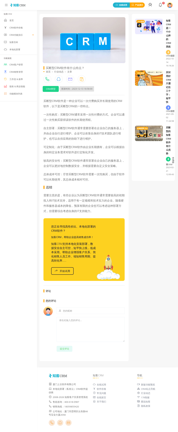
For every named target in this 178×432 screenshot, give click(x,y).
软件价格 (99, 388)
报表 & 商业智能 (14, 86)
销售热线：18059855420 (64, 406)
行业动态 (59, 71)
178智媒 (143, 397)
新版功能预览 (146, 384)
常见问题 (99, 393)
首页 (9, 20)
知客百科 (11, 42)
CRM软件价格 (13, 27)
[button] (150, 5)
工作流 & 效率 (13, 79)
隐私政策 (143, 405)
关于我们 (99, 401)
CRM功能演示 (18, 35)
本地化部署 (12, 49)
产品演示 (137, 5)
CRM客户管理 (13, 64)
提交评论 (64, 348)
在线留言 (99, 397)
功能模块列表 (13, 93)
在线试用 (121, 5)
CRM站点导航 (146, 388)
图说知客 (143, 401)
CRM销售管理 (13, 71)
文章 (69, 71)
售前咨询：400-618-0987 (64, 401)
